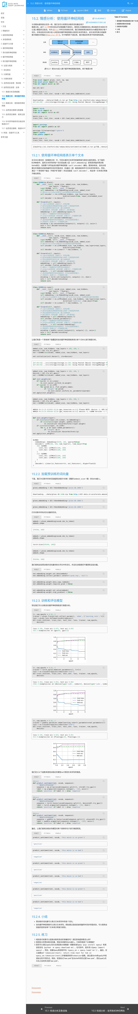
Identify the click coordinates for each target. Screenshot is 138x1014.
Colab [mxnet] (99, 19)
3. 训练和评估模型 (121, 26)
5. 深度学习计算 (7, 44)
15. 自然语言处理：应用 (10, 87)
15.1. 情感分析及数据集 (11, 92)
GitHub (111, 10)
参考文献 (4, 137)
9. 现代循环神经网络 (8, 61)
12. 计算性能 (6, 74)
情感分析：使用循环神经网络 (45, 3)
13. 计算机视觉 (6, 79)
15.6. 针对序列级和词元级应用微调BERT (13, 122)
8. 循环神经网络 (7, 57)
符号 (2, 22)
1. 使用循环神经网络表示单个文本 (126, 21)
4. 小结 (117, 29)
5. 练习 (117, 32)
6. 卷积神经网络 (7, 48)
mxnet (36, 76)
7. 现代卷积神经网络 (9, 52)
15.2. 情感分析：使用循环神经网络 (13, 97)
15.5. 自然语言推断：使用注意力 (13, 115)
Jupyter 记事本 (81, 10)
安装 (2, 18)
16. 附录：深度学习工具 (10, 133)
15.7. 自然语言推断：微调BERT (14, 128)
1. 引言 (3, 26)
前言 (2, 13)
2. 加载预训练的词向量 (123, 24)
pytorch (47, 76)
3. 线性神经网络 (7, 35)
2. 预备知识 (5, 31)
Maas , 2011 (53, 35)
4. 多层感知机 (6, 39)
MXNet (48, 10)
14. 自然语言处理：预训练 (11, 83)
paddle (58, 76)
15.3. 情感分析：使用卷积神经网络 (13, 104)
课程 (97, 10)
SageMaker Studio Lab (96, 22)
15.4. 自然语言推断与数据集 (12, 110)
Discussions (36, 988)
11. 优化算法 (6, 70)
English (126, 10)
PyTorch (63, 10)
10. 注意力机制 (6, 66)
